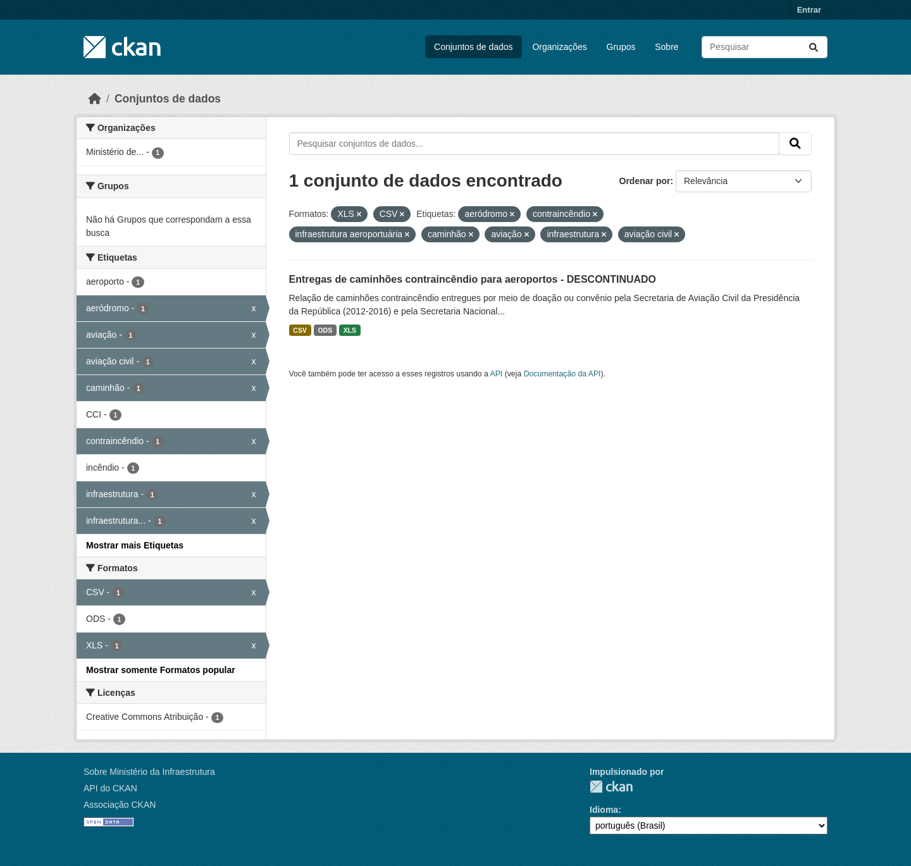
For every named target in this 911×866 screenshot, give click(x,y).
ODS (325, 330)
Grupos (621, 47)
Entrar (809, 10)
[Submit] (813, 47)
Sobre (666, 47)
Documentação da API (562, 373)
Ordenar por (645, 181)
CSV (300, 330)
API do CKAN (110, 788)
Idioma (604, 810)
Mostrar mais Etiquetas (134, 545)
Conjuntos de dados (473, 47)
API (496, 373)
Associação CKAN (120, 805)
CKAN (611, 786)
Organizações (559, 47)
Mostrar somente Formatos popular (160, 670)
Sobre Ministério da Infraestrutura (149, 772)
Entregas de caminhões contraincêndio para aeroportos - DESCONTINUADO (473, 279)
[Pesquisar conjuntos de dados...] (764, 47)
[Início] (95, 98)
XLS (350, 330)
